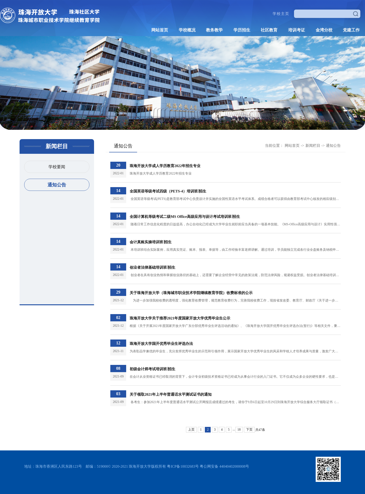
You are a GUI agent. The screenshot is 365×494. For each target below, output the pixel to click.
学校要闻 (56, 167)
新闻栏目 (312, 146)
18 (239, 429)
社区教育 (269, 30)
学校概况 (187, 30)
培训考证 (296, 30)
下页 (249, 429)
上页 (191, 429)
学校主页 (281, 14)
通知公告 (56, 184)
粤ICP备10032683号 (183, 466)
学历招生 (241, 30)
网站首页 (159, 30)
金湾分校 (324, 30)
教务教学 (214, 30)
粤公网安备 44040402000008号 (224, 466)
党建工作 (351, 30)
